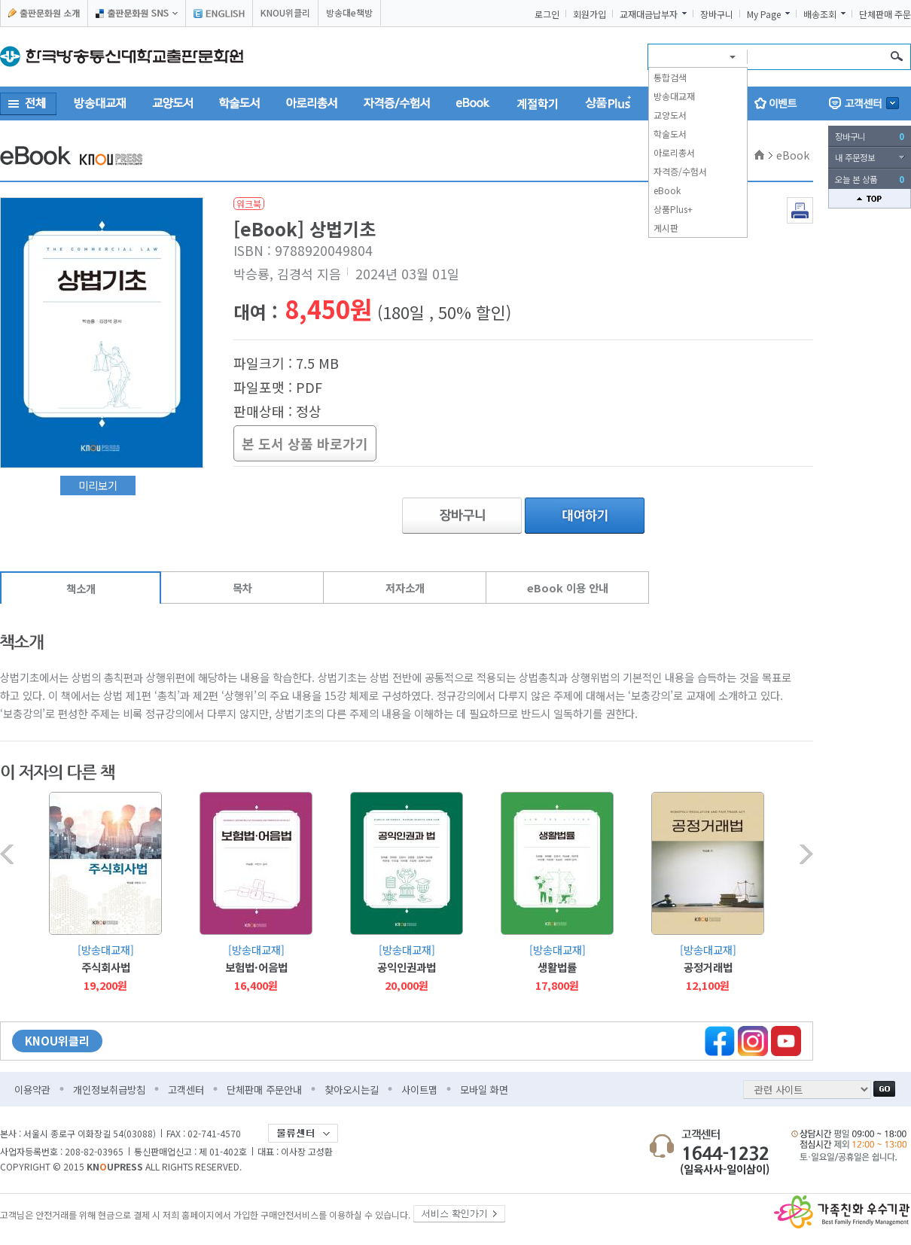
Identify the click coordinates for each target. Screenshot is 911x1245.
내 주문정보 (855, 157)
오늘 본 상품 (869, 179)
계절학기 (537, 103)
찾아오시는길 (351, 1089)
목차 (242, 587)
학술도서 (670, 133)
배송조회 (819, 14)
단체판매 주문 (885, 14)
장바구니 (716, 14)
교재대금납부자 (649, 14)
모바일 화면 (484, 1089)
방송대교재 (674, 96)
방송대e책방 (349, 12)
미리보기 (97, 485)
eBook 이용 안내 (567, 587)
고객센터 (186, 1089)
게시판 (666, 227)
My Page (764, 14)
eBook (667, 190)
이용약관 (32, 1089)
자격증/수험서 (680, 171)
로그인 (547, 14)
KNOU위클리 (285, 12)
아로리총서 (674, 152)
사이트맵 (419, 1089)
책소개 (81, 588)
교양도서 (670, 114)
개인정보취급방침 (109, 1089)
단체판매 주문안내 (264, 1089)
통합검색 (670, 77)
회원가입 (589, 14)
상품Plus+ (673, 208)
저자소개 (405, 587)
